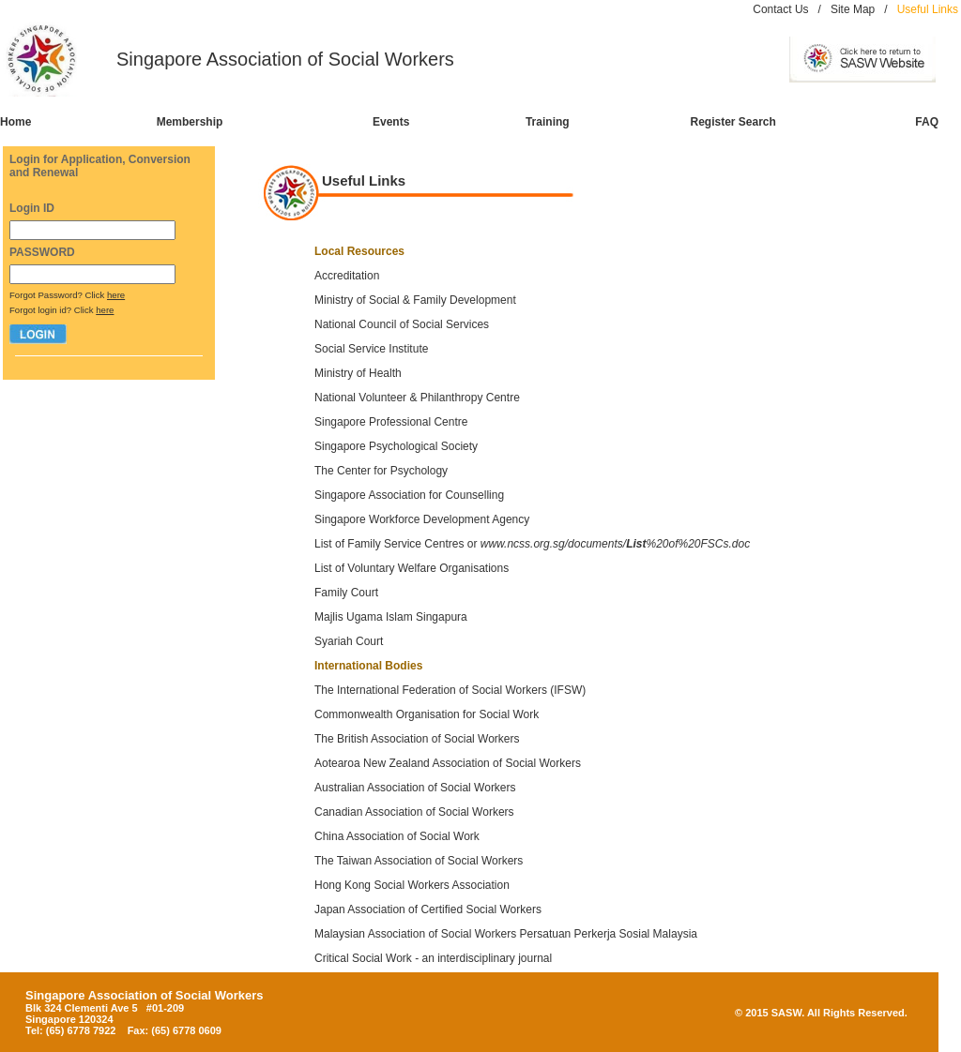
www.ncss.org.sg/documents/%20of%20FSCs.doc (615, 543)
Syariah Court (348, 641)
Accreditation (346, 275)
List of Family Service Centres (389, 543)
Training (548, 121)
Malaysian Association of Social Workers (415, 933)
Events (391, 121)
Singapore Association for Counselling (409, 495)
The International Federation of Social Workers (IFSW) (450, 690)
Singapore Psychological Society (396, 446)
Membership (190, 121)
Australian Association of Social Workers (415, 787)
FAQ (926, 121)
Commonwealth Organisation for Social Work (426, 714)
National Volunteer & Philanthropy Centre (417, 397)
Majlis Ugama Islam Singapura (390, 617)
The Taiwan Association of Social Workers (418, 860)
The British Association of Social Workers (417, 738)
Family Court (346, 592)
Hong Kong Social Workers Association (412, 885)
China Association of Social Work (397, 836)
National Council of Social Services (401, 324)
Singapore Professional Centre (390, 421)
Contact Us (780, 9)
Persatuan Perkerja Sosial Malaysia (608, 933)
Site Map (853, 9)
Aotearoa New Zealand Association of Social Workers (447, 763)
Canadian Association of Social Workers (414, 812)
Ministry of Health (358, 373)
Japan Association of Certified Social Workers (428, 909)
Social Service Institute (371, 348)
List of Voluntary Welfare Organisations (411, 568)
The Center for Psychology (382, 470)
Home (15, 121)
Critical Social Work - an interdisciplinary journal (433, 958)
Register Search (733, 121)
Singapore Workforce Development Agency (421, 519)
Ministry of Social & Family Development (415, 300)
